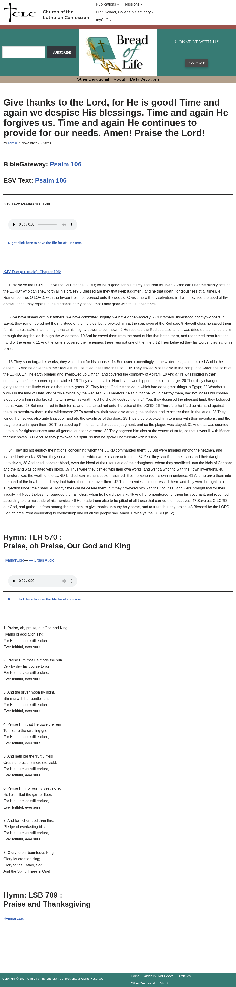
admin (12, 143)
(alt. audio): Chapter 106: (32, 272)
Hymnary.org (13, 560)
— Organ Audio (41, 560)
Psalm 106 (66, 164)
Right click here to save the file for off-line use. (45, 243)
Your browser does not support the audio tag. (42, 224)
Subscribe (62, 52)
